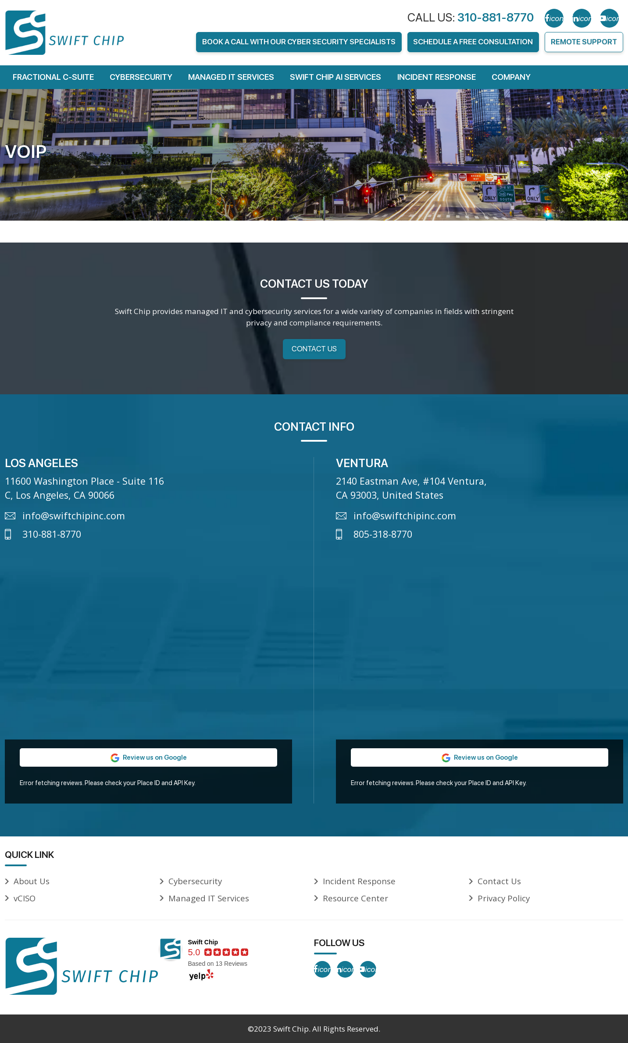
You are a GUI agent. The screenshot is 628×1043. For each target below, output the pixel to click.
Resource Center (355, 898)
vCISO (25, 898)
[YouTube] (609, 18)
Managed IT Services (231, 77)
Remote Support (584, 41)
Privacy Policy (504, 898)
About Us (32, 880)
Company (511, 77)
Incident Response (436, 77)
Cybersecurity (141, 77)
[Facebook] (554, 18)
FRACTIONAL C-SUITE (53, 77)
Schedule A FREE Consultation (473, 41)
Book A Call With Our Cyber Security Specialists (299, 41)
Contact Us (314, 348)
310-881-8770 (495, 17)
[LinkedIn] (581, 18)
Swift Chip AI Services (335, 77)
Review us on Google (149, 757)
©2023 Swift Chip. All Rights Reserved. (314, 1029)
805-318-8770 (382, 534)
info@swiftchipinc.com (73, 515)
